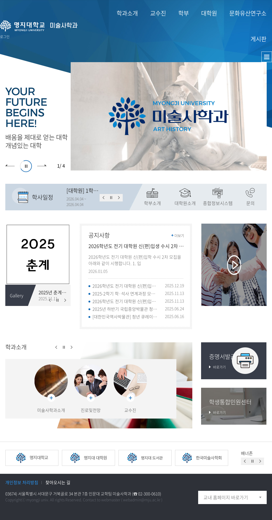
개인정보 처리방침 (21, 482)
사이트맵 (266, 57)
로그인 (5, 36)
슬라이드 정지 (26, 166)
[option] (169, 116)
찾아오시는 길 (57, 482)
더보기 (179, 235)
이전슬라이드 (10, 166)
